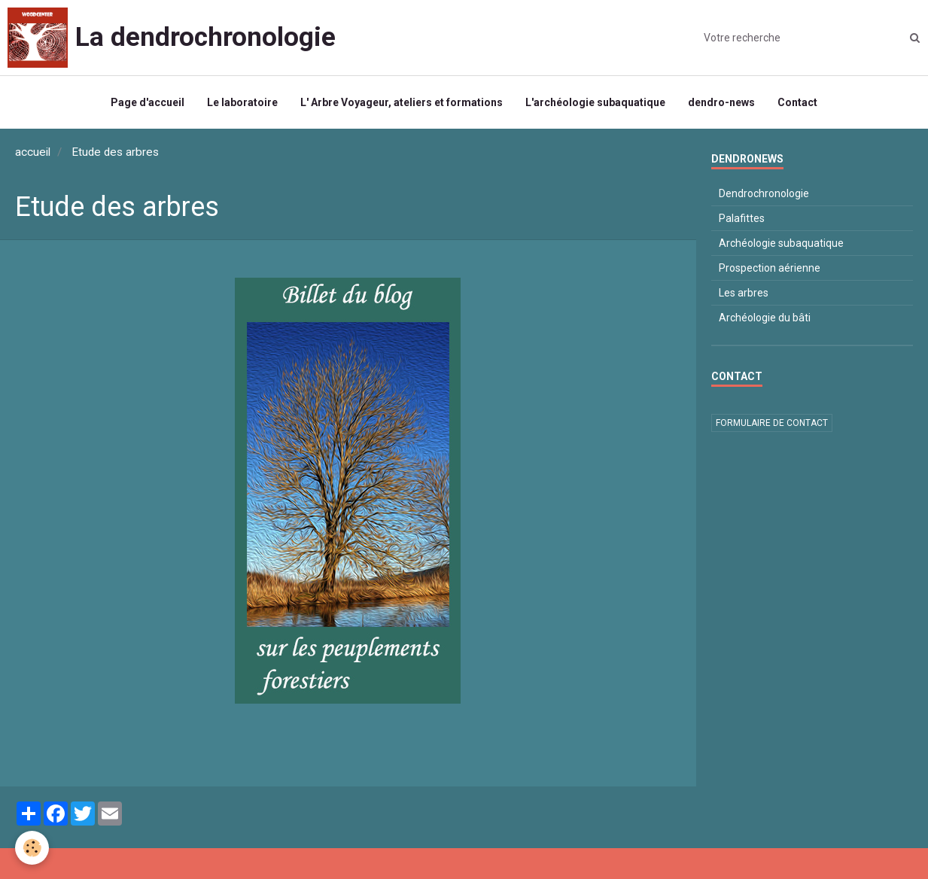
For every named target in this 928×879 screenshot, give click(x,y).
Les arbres (743, 293)
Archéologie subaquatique (781, 243)
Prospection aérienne (769, 268)
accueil (32, 152)
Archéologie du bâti (765, 318)
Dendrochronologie (764, 193)
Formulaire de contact (772, 423)
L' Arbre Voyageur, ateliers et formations (401, 102)
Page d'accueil (147, 102)
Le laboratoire (242, 102)
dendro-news (721, 102)
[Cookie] (32, 848)
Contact (797, 102)
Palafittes (742, 218)
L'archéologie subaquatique (595, 102)
